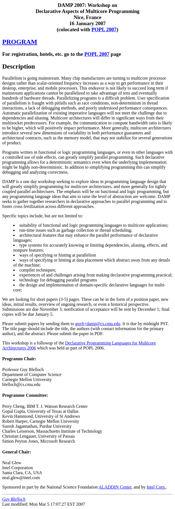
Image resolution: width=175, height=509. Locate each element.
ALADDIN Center (115, 487)
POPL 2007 (103, 29)
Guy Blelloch (13, 499)
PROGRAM (19, 41)
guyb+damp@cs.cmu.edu (97, 323)
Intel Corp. (156, 487)
